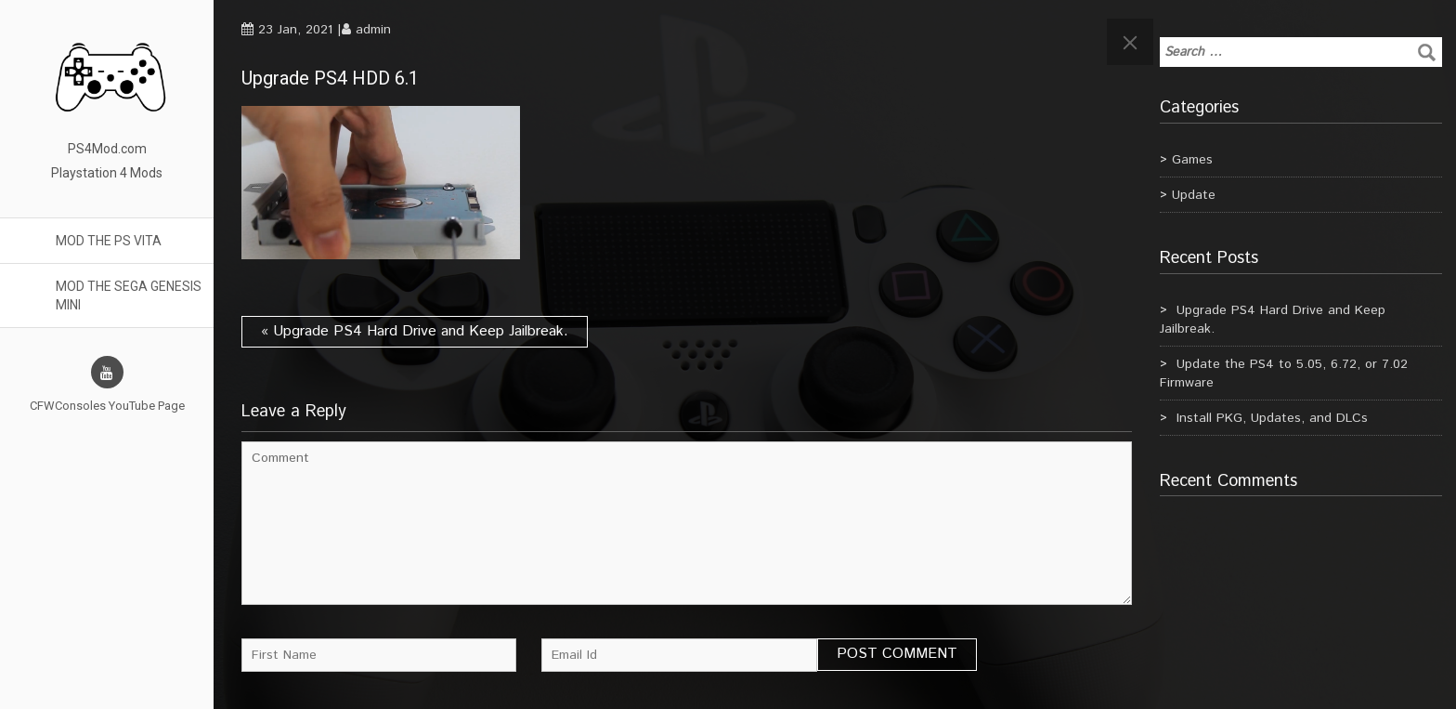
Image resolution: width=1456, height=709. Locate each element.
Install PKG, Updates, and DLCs (1272, 418)
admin (373, 29)
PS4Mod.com (107, 148)
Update (1194, 195)
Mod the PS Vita (109, 240)
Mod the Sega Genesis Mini (129, 295)
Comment (686, 523)
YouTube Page (147, 406)
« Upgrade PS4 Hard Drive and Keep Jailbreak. (414, 331)
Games (1192, 160)
